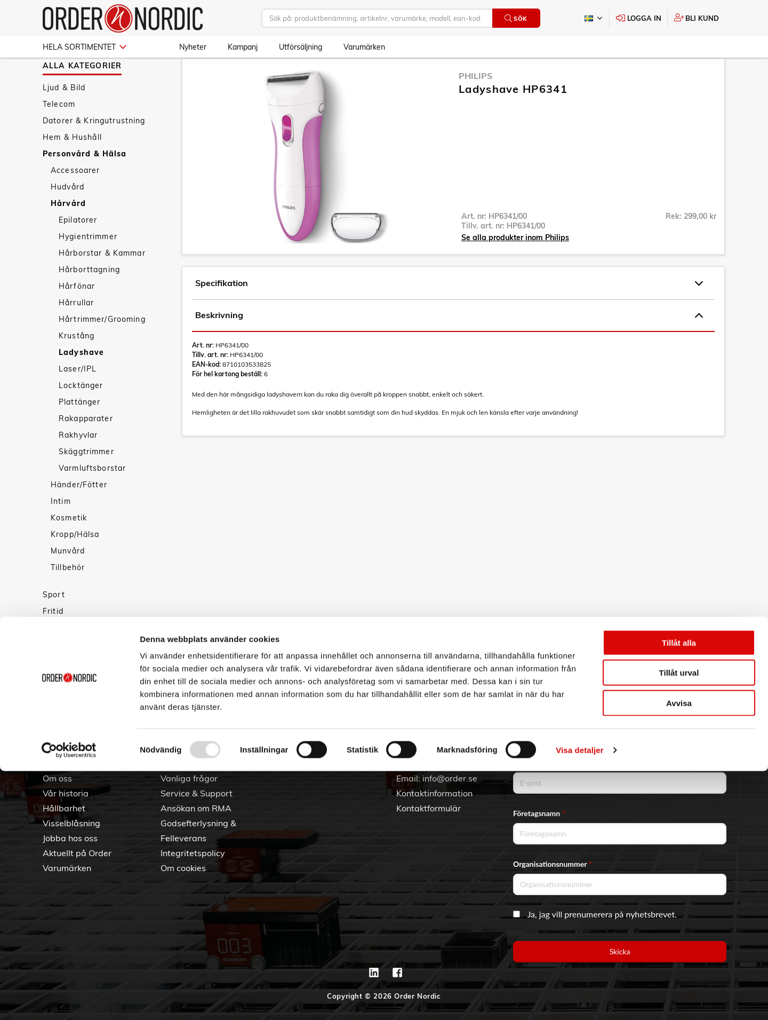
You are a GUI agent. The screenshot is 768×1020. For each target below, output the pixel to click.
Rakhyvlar (78, 466)
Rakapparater (86, 449)
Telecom (59, 135)
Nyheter (192, 47)
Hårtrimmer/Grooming (102, 350)
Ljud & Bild (64, 118)
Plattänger (79, 433)
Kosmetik (69, 549)
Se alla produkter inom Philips (515, 268)
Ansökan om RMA (196, 808)
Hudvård (67, 218)
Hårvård (68, 234)
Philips (475, 106)
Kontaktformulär (428, 808)
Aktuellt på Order (77, 853)
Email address (538, 762)
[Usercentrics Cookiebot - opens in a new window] (69, 999)
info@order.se (449, 778)
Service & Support (197, 793)
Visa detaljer (579, 998)
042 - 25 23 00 (459, 763)
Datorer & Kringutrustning (94, 151)
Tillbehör (68, 598)
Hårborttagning (89, 300)
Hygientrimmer (88, 267)
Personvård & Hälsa (85, 184)
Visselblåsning (71, 823)
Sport (54, 625)
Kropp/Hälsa (75, 565)
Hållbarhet (64, 808)
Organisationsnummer (552, 863)
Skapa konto (303, 763)
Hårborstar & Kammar (102, 284)
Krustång (76, 366)
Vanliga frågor (189, 778)
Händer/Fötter (79, 515)
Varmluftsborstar (92, 499)
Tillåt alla (679, 891)
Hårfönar (77, 317)
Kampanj (243, 47)
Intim (61, 532)
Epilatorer (78, 251)
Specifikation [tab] (449, 314)
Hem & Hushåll (72, 168)
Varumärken (364, 47)
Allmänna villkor (193, 763)
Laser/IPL (78, 400)
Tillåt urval (679, 922)
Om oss (57, 778)
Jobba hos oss (70, 838)
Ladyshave (81, 383)
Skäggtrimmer (86, 482)
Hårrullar (76, 333)
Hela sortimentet (84, 47)
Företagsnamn (539, 813)
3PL (50, 763)
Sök (516, 18)
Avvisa (679, 951)
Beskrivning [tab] (449, 346)
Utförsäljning (300, 47)
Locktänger (81, 416)
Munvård (68, 582)
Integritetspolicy (193, 853)
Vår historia (66, 793)
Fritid (53, 642)
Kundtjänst (191, 745)
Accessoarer (75, 201)
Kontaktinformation (434, 793)
